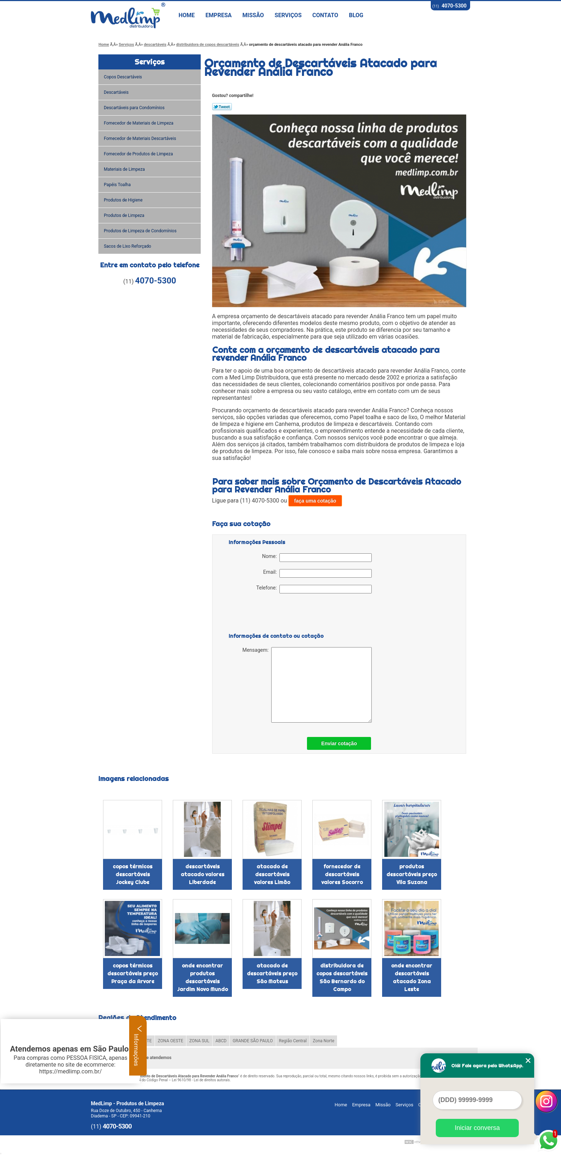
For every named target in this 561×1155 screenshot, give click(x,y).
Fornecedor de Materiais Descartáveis (140, 138)
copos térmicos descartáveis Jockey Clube (132, 874)
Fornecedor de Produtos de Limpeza (139, 153)
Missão (253, 15)
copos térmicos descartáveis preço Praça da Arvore (132, 973)
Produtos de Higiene (123, 200)
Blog (356, 15)
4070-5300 (454, 6)
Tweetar (222, 106)
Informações (138, 1045)
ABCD (220, 1040)
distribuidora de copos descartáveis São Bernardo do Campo (341, 977)
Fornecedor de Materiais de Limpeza (139, 123)
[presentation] (274, 615)
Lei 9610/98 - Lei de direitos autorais (201, 1080)
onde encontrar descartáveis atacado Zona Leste (411, 977)
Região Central (293, 1040)
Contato (325, 15)
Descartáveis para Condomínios (135, 107)
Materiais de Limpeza (125, 169)
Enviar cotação (339, 743)
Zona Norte (323, 1040)
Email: (317, 573)
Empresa (218, 15)
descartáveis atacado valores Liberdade (202, 874)
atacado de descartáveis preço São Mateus (272, 973)
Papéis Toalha (118, 184)
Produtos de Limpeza (124, 215)
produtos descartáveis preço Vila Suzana (411, 874)
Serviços (288, 15)
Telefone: (313, 589)
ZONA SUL (199, 1040)
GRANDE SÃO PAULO (253, 1040)
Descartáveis (117, 92)
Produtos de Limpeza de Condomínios (140, 230)
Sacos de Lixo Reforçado (128, 246)
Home (187, 15)
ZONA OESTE (170, 1040)
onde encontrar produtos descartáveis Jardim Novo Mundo (202, 977)
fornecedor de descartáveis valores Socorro (342, 874)
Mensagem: (306, 685)
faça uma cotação (315, 501)
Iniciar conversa (477, 1127)
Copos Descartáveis (123, 76)
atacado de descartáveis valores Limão (272, 874)
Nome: (317, 557)
